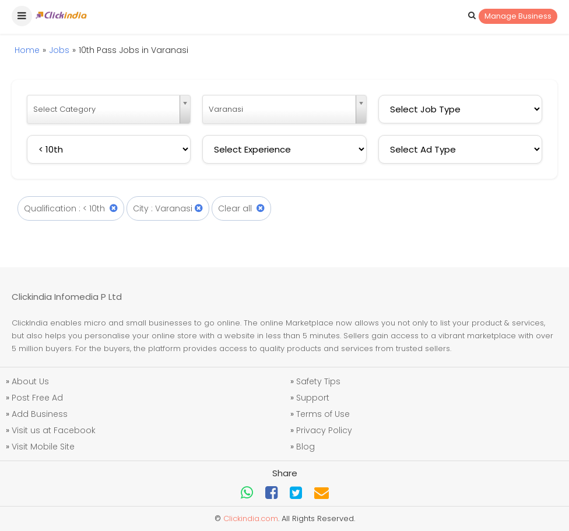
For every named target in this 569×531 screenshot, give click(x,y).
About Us (30, 381)
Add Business (40, 414)
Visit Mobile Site (43, 446)
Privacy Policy (324, 430)
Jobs (59, 50)
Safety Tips (318, 381)
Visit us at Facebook (54, 430)
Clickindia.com (250, 518)
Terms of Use (323, 414)
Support (312, 397)
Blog (305, 446)
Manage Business (518, 16)
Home (27, 50)
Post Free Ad (37, 397)
